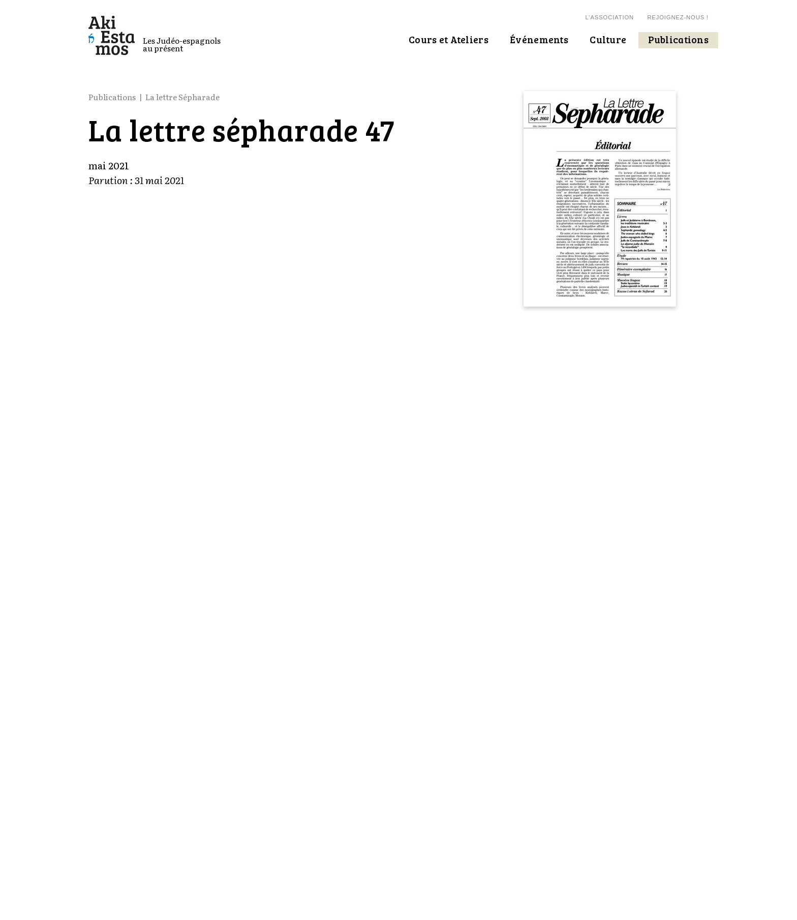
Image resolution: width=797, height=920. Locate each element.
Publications (112, 97)
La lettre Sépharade (182, 97)
